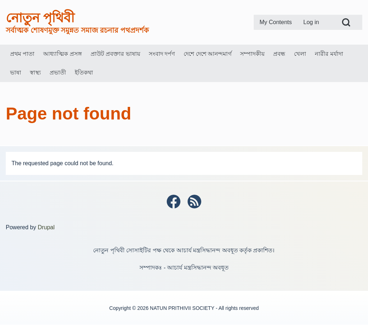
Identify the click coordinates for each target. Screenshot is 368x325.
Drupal (46, 227)
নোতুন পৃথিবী (40, 17)
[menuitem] (276, 22)
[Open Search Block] (346, 22)
